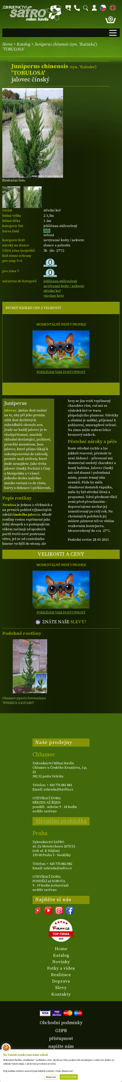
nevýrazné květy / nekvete (64, 286)
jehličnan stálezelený (60, 281)
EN (112, 7)
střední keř (52, 291)
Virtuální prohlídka (61, 821)
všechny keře (54, 296)
